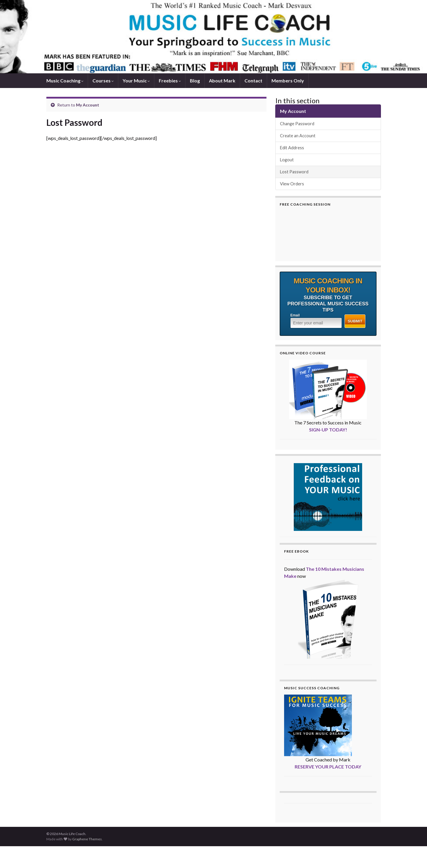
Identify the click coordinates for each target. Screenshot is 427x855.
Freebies (170, 80)
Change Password (297, 123)
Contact (253, 80)
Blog (195, 80)
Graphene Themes (87, 839)
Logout (287, 159)
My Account (87, 104)
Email (295, 315)
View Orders (292, 183)
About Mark (222, 80)
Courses (103, 80)
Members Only (287, 80)
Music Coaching (64, 80)
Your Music (136, 80)
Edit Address (292, 147)
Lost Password (294, 171)
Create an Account (297, 135)
